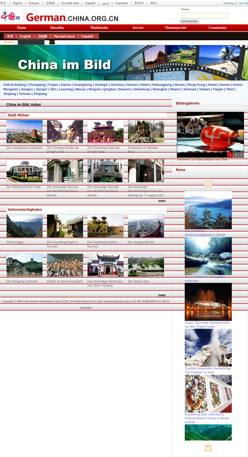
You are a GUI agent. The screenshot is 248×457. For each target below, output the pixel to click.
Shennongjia (14, 242)
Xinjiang (9, 94)
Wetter (185, 9)
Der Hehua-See (138, 281)
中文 (3, 3)
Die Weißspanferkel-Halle (23, 187)
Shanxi (175, 89)
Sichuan (189, 89)
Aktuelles (57, 28)
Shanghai (159, 89)
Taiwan (204, 89)
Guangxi (101, 85)
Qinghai (109, 89)
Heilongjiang (162, 85)
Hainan (132, 85)
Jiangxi (41, 89)
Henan (180, 85)
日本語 (50, 3)
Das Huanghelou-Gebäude (24, 148)
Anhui (8, 85)
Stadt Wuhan (18, 115)
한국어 (138, 3)
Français (34, 3)
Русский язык (70, 3)
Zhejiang (40, 94)
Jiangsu (26, 89)
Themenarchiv (176, 28)
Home (21, 28)
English (17, 3)
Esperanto (122, 3)
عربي (105, 3)
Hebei (144, 85)
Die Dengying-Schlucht (21, 281)
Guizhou (117, 85)
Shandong (142, 89)
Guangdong (83, 85)
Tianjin (218, 89)
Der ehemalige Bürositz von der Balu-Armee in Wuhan (62, 191)
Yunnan (25, 94)
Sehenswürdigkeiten (25, 209)
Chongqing (37, 85)
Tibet (230, 89)
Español (91, 3)
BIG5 (153, 3)
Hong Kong (196, 85)
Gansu (66, 85)
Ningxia (94, 89)
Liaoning (66, 89)
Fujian (53, 85)
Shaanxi (124, 89)
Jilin (53, 89)
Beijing (19, 85)
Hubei (212, 85)
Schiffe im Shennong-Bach (65, 281)
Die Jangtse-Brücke (141, 242)
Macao (81, 89)
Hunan (225, 85)
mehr (162, 201)
